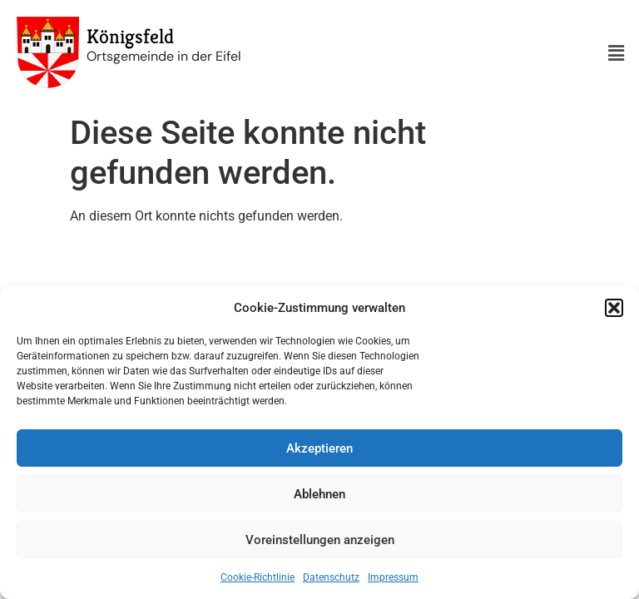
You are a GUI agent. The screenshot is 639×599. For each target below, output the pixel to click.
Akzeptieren (319, 448)
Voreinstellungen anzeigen (319, 539)
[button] (614, 308)
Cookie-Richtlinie (257, 577)
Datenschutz (331, 577)
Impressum (393, 577)
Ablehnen (319, 494)
